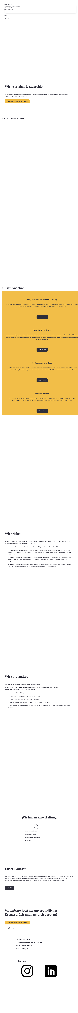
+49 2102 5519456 (22, 939)
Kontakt (7, 18)
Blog (6, 15)
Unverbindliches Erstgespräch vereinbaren (17, 101)
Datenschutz (11, 929)
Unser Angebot (8, 4)
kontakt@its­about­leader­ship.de (28, 942)
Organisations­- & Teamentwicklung (12, 6)
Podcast (7, 17)
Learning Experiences (9, 9)
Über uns (7, 13)
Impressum (11, 927)
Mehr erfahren (42, 317)
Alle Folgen (9, 887)
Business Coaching (9, 7)
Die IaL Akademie (9, 11)
